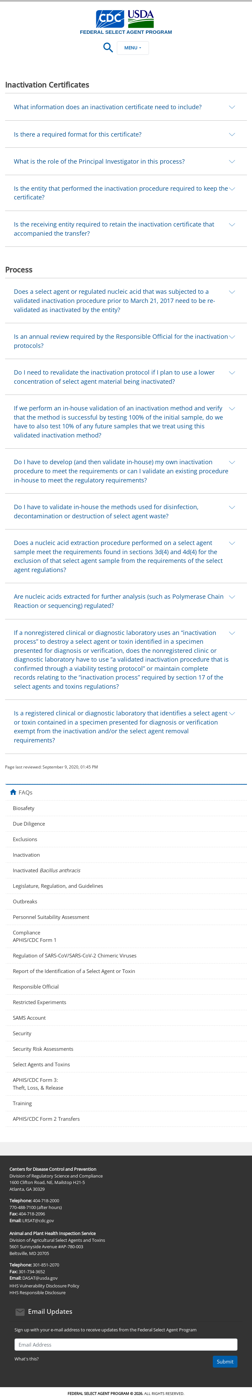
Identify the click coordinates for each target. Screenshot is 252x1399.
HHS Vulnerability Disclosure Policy (44, 1286)
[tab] (126, 106)
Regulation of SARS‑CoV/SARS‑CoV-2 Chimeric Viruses (74, 955)
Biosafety (23, 808)
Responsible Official (36, 986)
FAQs (25, 792)
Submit (225, 1361)
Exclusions (25, 839)
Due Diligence (29, 823)
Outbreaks (25, 901)
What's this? (27, 1359)
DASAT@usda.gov (40, 1278)
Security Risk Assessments (43, 1048)
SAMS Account (29, 1017)
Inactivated (46, 870)
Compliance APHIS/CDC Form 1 (35, 936)
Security (22, 1033)
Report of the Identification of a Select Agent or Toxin (74, 971)
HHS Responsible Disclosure (37, 1292)
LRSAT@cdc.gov (38, 1220)
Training (22, 1103)
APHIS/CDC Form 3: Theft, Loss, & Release (38, 1083)
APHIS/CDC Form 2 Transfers (46, 1118)
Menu (132, 48)
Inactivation (26, 854)
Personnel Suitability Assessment (51, 917)
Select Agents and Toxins (41, 1064)
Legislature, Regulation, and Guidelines (58, 885)
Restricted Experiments (39, 1002)
